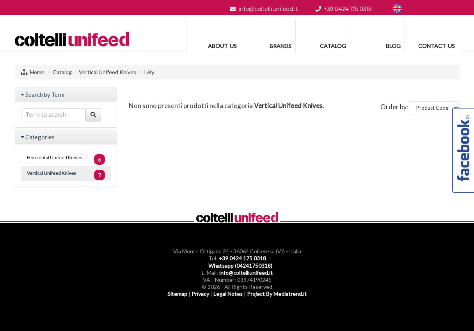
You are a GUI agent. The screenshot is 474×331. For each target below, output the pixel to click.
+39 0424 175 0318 (348, 8)
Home (37, 72)
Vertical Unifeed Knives (107, 72)
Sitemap (177, 293)
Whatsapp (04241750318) (240, 265)
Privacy (200, 293)
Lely (149, 72)
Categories (40, 137)
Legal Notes (228, 293)
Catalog (62, 72)
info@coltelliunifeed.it (268, 8)
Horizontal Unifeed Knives (66, 159)
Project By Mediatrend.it (277, 293)
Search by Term (44, 94)
